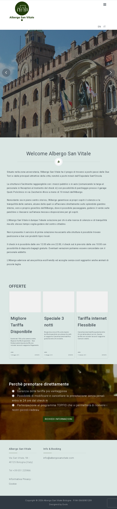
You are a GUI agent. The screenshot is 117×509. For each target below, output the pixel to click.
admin (12, 352)
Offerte (37, 355)
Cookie (13, 483)
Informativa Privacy (20, 479)
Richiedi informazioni (58, 419)
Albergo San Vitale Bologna (57, 500)
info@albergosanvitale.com (58, 457)
